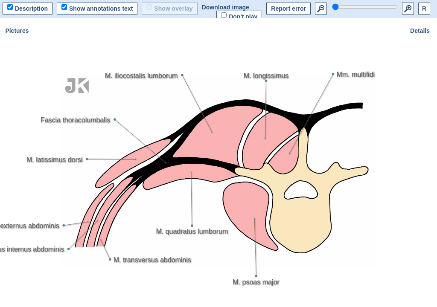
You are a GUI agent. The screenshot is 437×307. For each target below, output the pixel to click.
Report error (288, 8)
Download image (225, 7)
